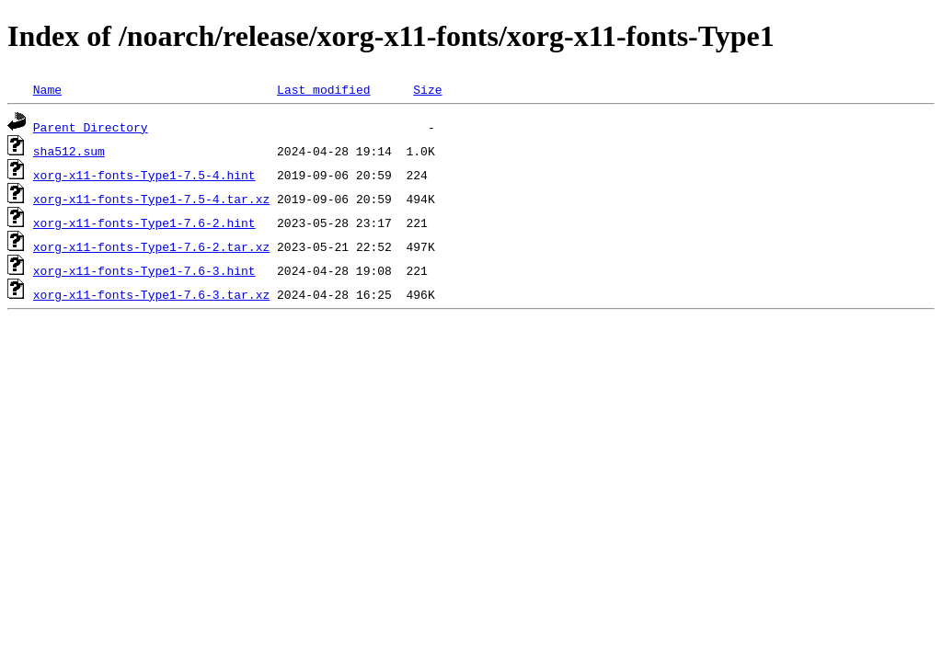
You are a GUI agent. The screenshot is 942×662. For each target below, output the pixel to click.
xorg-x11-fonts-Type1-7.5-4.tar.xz (151, 198)
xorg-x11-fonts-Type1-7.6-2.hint (144, 222)
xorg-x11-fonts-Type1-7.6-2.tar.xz (151, 246)
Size (427, 89)
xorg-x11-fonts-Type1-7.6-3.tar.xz (151, 294)
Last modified (323, 89)
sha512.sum (69, 151)
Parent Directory (90, 127)
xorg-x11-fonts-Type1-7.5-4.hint (144, 174)
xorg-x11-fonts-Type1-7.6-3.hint (144, 270)
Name (47, 89)
